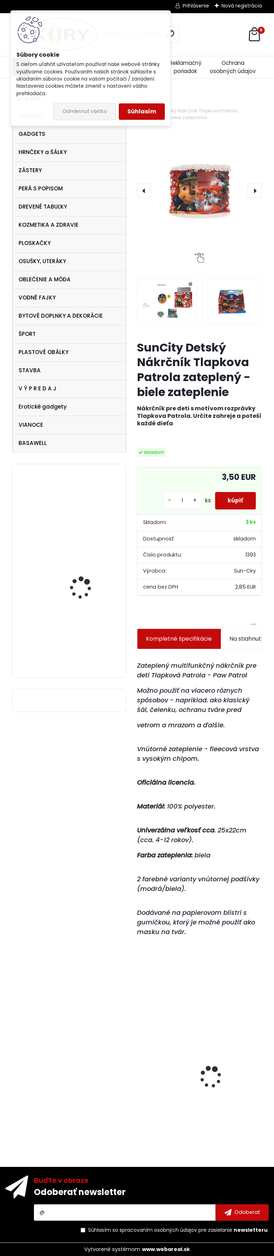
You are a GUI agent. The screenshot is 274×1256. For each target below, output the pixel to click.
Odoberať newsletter (80, 1192)
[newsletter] (242, 1212)
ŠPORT (27, 334)
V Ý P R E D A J (37, 388)
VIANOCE (31, 425)
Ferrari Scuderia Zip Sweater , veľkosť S (83, 588)
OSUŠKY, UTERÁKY (42, 261)
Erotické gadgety (43, 406)
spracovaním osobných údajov (158, 1230)
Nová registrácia (242, 5)
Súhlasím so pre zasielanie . (178, 1230)
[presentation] (144, 191)
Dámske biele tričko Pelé (89, 532)
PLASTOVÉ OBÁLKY (43, 352)
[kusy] (179, 500)
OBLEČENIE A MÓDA (45, 279)
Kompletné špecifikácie (179, 639)
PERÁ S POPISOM (41, 188)
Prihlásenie (196, 5)
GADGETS (32, 134)
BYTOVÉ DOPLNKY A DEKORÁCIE (61, 315)
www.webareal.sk (166, 1249)
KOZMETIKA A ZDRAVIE (48, 225)
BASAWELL (33, 443)
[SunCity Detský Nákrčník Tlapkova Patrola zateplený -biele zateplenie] (199, 190)
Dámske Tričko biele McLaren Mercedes (162, 1086)
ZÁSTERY (30, 170)
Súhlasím (141, 111)
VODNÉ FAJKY (37, 297)
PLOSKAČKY (35, 243)
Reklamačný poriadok (185, 67)
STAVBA (30, 370)
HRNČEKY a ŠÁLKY (43, 152)
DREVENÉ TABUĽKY (43, 206)
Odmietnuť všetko (84, 111)
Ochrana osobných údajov (233, 67)
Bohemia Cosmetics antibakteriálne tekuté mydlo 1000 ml (228, 1076)
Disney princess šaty (85, 633)
